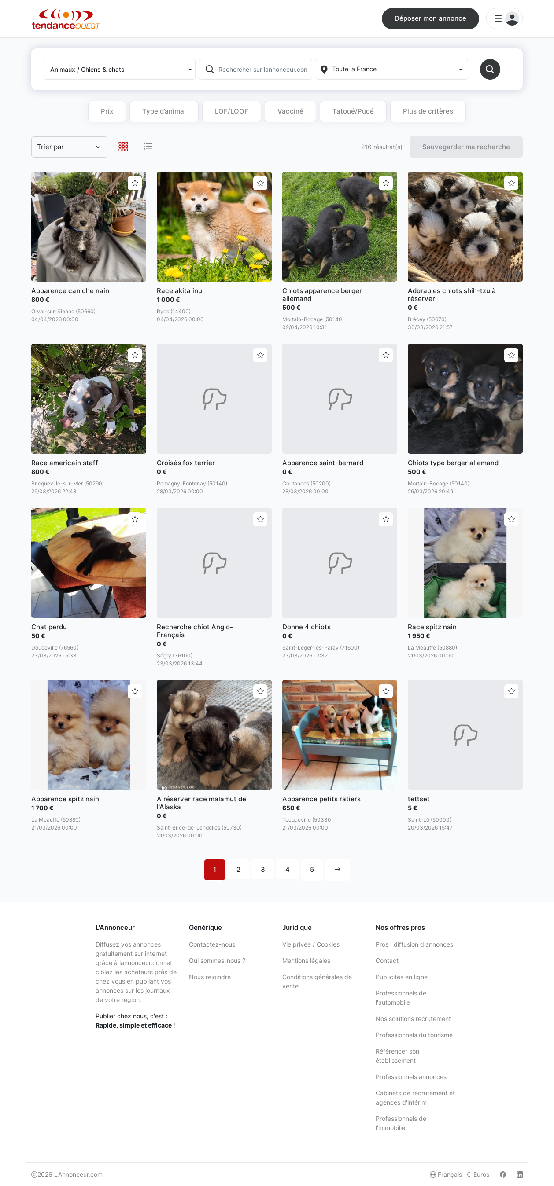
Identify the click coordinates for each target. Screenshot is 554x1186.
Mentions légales (306, 960)
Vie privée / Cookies (311, 944)
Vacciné (290, 111)
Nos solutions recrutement (413, 1018)
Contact (387, 960)
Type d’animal (164, 111)
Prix (107, 111)
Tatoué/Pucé (353, 111)
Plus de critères (428, 111)
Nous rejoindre (210, 976)
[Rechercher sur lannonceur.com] (264, 69)
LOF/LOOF (231, 111)
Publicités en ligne (402, 976)
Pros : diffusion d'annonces (414, 944)
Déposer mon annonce (430, 18)
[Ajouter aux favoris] (135, 183)
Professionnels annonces (411, 1076)
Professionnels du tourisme (414, 1035)
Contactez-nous (212, 944)
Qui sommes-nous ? (217, 960)
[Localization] (392, 69)
